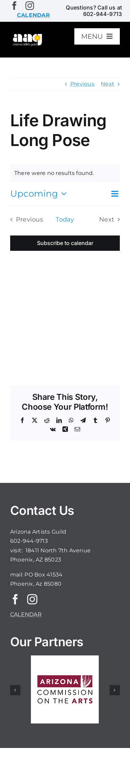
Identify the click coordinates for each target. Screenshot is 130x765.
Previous (82, 84)
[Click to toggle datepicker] (40, 193)
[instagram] (29, 5)
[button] (15, 690)
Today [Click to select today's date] (65, 219)
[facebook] (14, 5)
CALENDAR (26, 614)
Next (107, 84)
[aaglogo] (27, 35)
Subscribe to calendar (65, 243)
